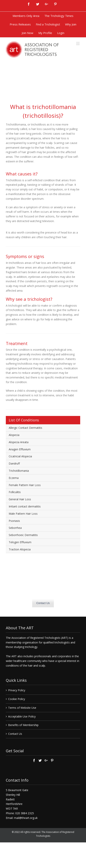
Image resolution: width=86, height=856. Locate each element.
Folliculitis (15, 492)
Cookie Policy (16, 699)
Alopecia (14, 435)
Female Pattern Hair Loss (25, 485)
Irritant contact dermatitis (25, 506)
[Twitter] (40, 760)
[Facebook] (34, 760)
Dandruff (14, 463)
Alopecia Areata (18, 442)
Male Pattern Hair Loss (23, 513)
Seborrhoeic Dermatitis (23, 535)
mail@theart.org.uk (26, 818)
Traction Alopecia (20, 549)
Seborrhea (15, 528)
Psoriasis (14, 521)
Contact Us (43, 603)
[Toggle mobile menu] (78, 43)
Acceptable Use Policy (22, 716)
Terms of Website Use (22, 708)
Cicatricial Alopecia (20, 456)
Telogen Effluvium (20, 542)
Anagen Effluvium (20, 449)
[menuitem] (26, 16)
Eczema (14, 478)
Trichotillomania (19, 470)
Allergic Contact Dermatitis (25, 428)
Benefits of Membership (23, 725)
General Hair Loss (20, 499)
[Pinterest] (52, 760)
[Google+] (46, 760)
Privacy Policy (16, 690)
